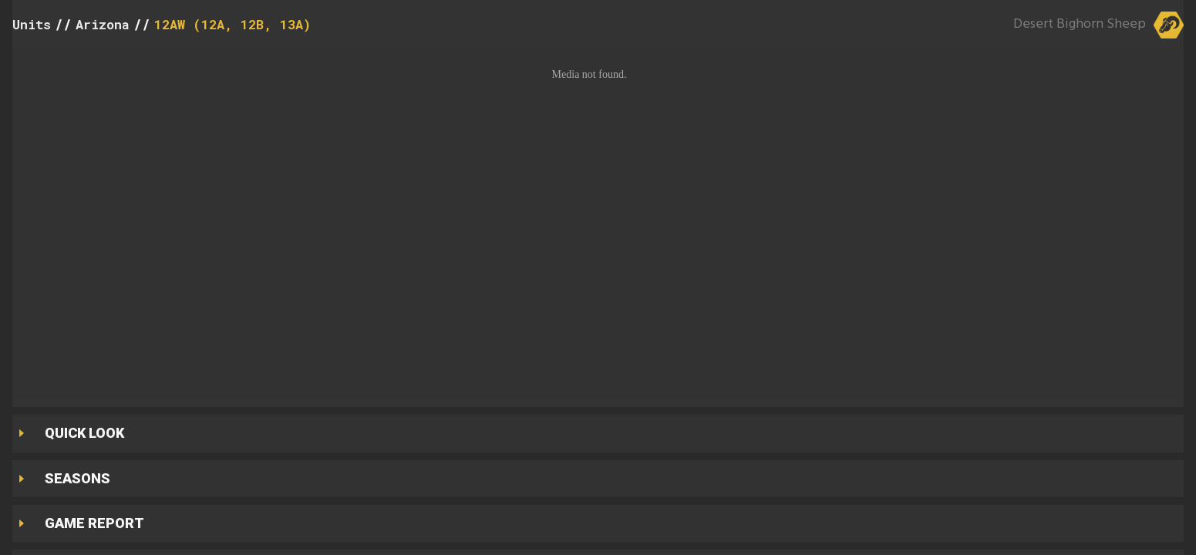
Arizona (103, 24)
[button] (598, 224)
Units (31, 24)
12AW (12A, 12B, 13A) (232, 24)
